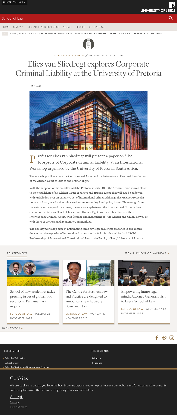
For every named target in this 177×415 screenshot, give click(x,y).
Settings (14, 402)
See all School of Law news (145, 253)
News (13, 33)
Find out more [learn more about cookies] (18, 407)
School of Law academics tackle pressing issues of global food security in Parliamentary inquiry (32, 298)
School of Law (12, 18)
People (80, 27)
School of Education (15, 358)
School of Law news (69, 55)
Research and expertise (43, 27)
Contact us (96, 27)
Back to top (11, 328)
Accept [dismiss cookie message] (16, 396)
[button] (170, 18)
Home (5, 27)
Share (37, 86)
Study (17, 27)
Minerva (96, 358)
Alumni (67, 27)
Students (97, 363)
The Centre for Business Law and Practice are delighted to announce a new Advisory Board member (87, 298)
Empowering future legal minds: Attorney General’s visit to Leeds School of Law (143, 296)
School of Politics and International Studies (27, 367)
